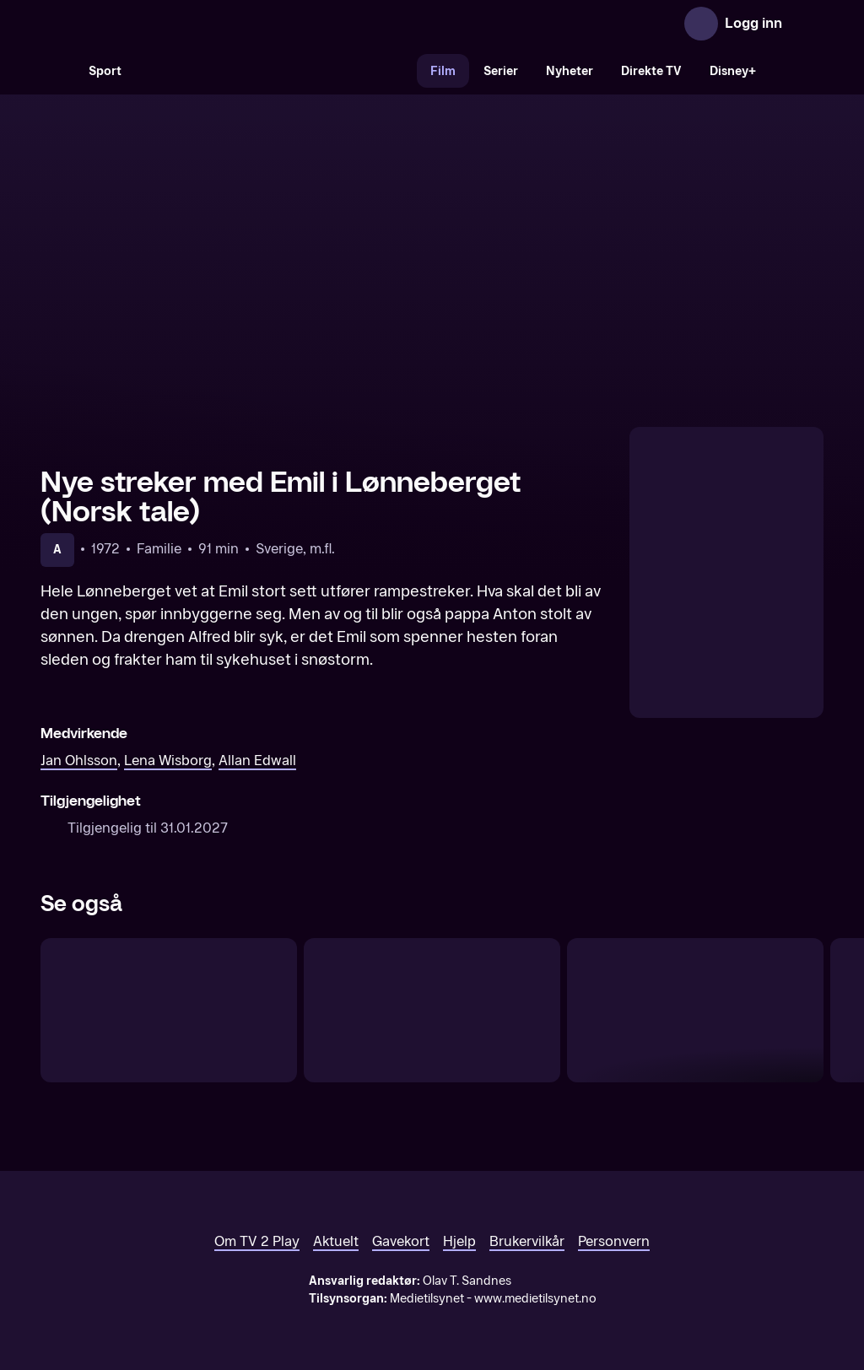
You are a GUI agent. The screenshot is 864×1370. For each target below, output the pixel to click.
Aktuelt (336, 1241)
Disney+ (733, 71)
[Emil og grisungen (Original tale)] (168, 1010)
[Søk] (57, 71)
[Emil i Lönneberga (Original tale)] (432, 1010)
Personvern (614, 1241)
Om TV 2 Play (257, 1241)
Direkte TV (651, 71)
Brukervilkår (526, 1241)
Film (443, 71)
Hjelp (459, 1241)
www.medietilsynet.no (535, 1299)
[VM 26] (276, 71)
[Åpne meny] (807, 23)
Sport (105, 71)
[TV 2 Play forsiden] (167, 23)
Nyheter (569, 71)
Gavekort (400, 1241)
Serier (500, 71)
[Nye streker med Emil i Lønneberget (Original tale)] (695, 1010)
